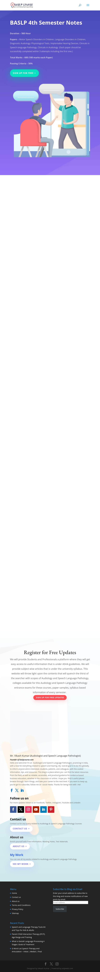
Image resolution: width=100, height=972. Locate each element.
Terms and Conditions (21, 905)
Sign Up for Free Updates (50, 697)
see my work (21, 864)
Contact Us (20, 828)
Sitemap (15, 913)
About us (15, 901)
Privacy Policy (17, 909)
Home (14, 893)
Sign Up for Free (23, 73)
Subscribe (60, 909)
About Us (18, 846)
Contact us (16, 897)
